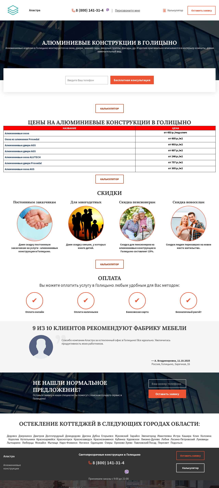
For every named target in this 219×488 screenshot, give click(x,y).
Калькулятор (173, 10)
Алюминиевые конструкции (12, 466)
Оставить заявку (201, 10)
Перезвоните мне (127, 10)
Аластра (9, 456)
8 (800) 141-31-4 (90, 10)
